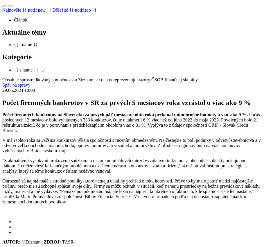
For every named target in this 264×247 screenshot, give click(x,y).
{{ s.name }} (26, 69)
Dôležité (74, 10)
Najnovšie (27, 10)
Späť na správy (16, 85)
